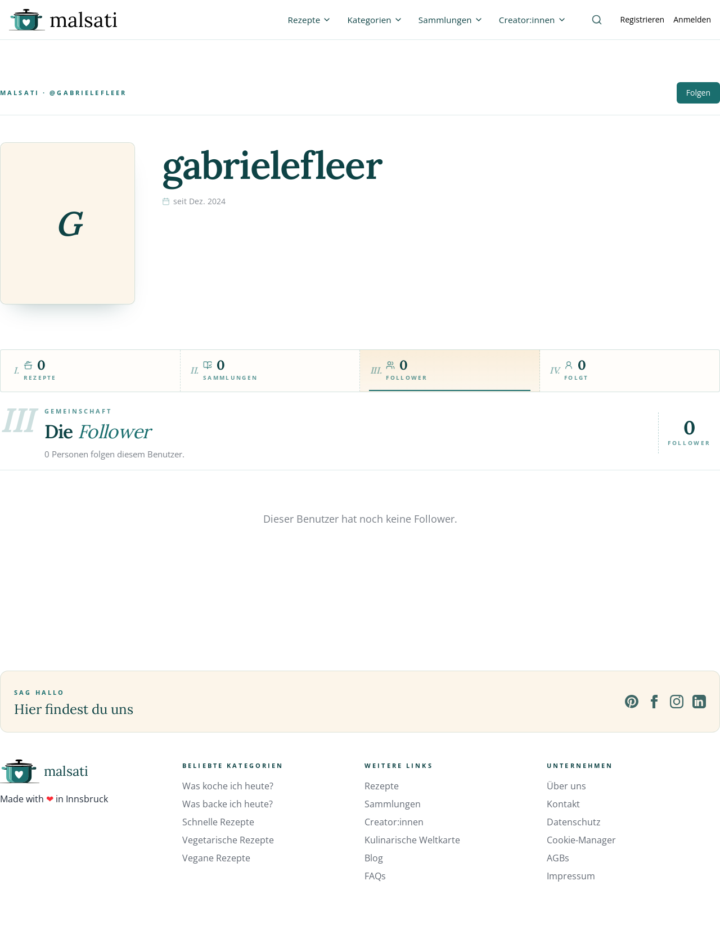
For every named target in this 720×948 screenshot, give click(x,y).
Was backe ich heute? (227, 804)
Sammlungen (392, 804)
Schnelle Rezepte (218, 822)
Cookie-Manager (581, 840)
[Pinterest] (631, 701)
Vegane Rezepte (216, 858)
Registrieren (642, 19)
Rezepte (381, 786)
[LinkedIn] (699, 701)
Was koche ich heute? (227, 786)
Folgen (698, 92)
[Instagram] (676, 701)
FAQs (375, 876)
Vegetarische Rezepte (228, 840)
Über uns (566, 786)
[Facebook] (654, 701)
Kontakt (563, 804)
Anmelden (692, 19)
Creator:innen (394, 822)
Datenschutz (574, 822)
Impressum (571, 876)
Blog (373, 858)
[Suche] (597, 20)
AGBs (558, 858)
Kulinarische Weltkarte (412, 840)
